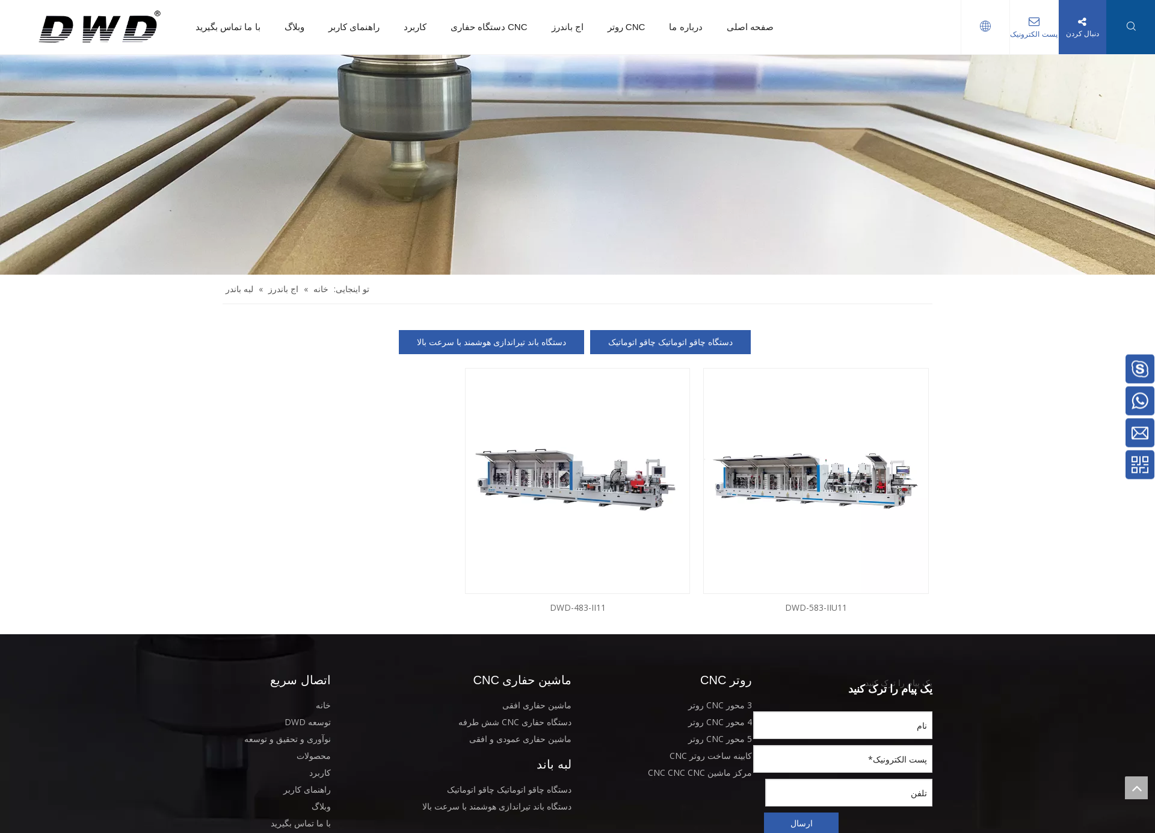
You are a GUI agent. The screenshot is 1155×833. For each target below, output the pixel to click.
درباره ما (685, 27)
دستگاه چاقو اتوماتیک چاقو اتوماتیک (670, 342)
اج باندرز (568, 27)
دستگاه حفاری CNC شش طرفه (514, 722)
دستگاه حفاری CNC (489, 27)
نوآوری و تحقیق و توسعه (287, 738)
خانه (323, 705)
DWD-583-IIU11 (816, 607)
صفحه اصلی (750, 27)
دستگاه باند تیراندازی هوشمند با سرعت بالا (491, 342)
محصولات (314, 755)
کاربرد (415, 27)
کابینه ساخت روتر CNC (711, 755)
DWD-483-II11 (578, 607)
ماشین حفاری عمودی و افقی (520, 738)
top (1136, 787)
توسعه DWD (308, 722)
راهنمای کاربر (354, 27)
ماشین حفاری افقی (536, 705)
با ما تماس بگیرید (228, 27)
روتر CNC (626, 27)
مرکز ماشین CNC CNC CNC (700, 772)
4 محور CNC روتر (720, 722)
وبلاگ (294, 27)
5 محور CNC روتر (720, 738)
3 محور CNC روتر (720, 705)
